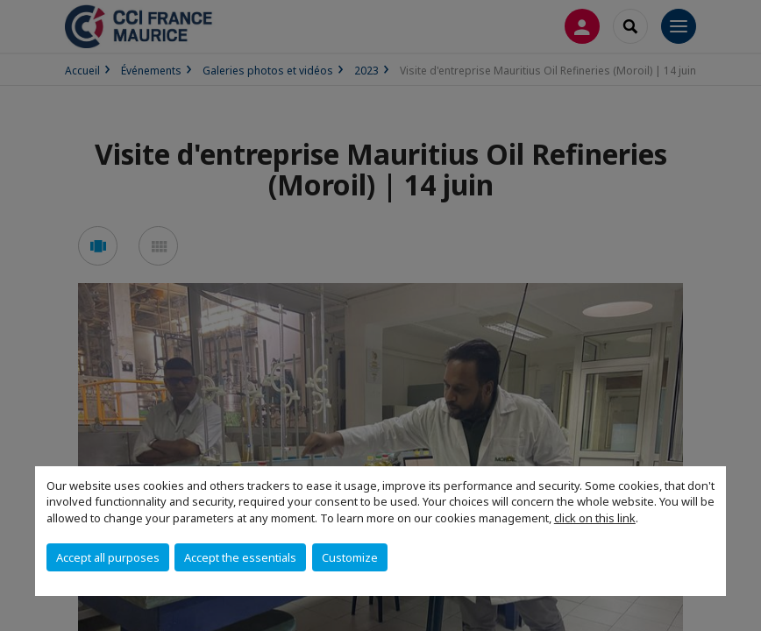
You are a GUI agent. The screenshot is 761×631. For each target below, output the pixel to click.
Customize (350, 557)
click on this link (595, 518)
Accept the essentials (240, 557)
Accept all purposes (108, 557)
